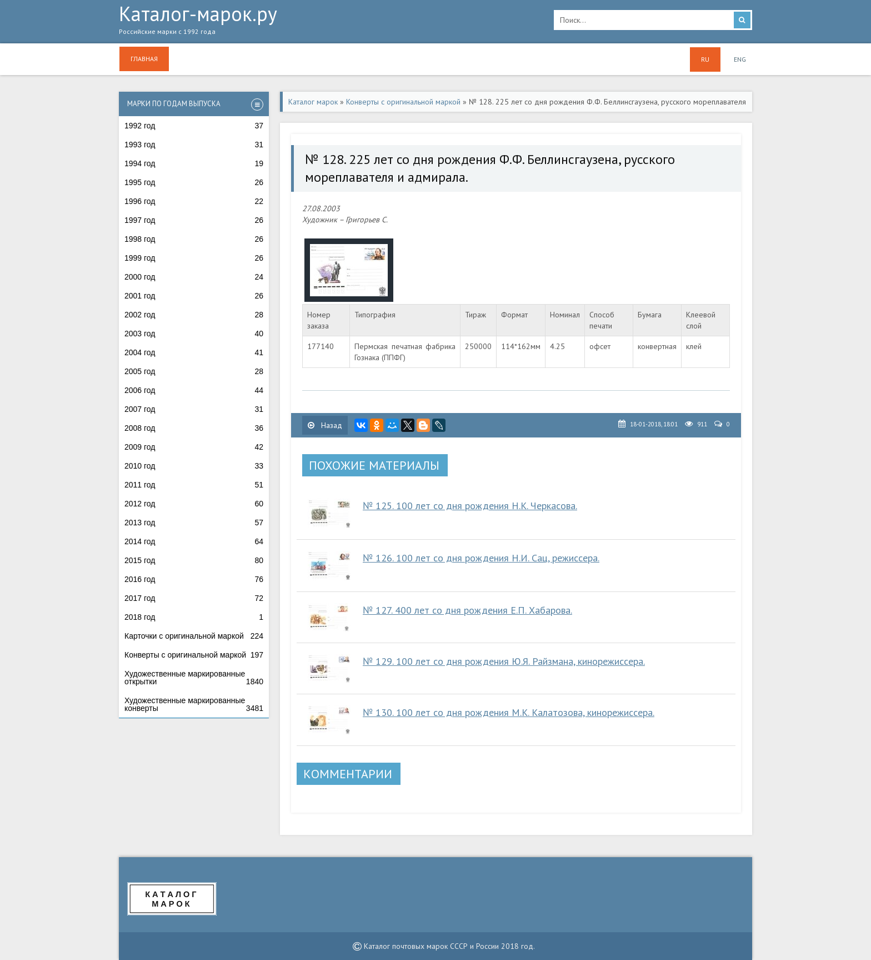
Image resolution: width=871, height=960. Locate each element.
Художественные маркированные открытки (193, 677)
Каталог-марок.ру (328, 23)
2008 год (193, 428)
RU (705, 59)
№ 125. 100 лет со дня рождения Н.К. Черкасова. (470, 505)
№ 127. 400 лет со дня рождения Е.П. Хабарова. (467, 610)
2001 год (193, 295)
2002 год (193, 314)
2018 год (193, 617)
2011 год (193, 484)
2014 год (193, 541)
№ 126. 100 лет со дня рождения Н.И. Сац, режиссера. (481, 557)
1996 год (193, 201)
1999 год (193, 257)
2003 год (193, 333)
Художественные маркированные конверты (193, 704)
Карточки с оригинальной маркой (193, 635)
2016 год (193, 579)
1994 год (193, 163)
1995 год (193, 182)
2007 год (193, 409)
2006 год (193, 390)
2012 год (193, 503)
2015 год (193, 560)
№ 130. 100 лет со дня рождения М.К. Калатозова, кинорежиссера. (508, 712)
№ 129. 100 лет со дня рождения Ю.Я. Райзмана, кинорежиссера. (504, 661)
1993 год (193, 144)
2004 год (193, 352)
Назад (325, 425)
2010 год (193, 465)
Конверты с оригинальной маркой (193, 654)
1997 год (193, 220)
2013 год (193, 522)
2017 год (193, 598)
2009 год (193, 446)
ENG (740, 59)
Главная (144, 58)
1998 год (193, 239)
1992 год (193, 125)
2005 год (193, 371)
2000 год (193, 276)
